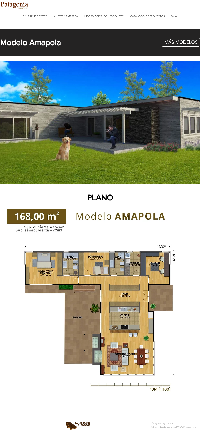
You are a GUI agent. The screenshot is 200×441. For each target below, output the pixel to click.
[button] (35, 16)
